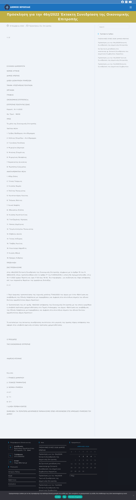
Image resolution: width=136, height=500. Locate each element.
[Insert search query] (113, 27)
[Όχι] (133, 495)
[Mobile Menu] (131, 7)
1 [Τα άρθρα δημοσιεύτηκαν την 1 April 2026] (79, 456)
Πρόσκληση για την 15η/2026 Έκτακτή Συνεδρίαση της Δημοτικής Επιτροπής (50, 456)
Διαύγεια (12, 484)
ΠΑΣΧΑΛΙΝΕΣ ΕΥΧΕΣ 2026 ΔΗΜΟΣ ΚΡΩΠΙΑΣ (113, 38)
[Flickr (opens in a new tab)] (126, 2)
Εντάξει (58, 497)
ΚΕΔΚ (10, 476)
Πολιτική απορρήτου (75, 497)
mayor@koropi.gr (20, 463)
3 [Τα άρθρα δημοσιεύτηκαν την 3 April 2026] (87, 456)
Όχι (64, 497)
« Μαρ (72, 476)
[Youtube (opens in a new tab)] (130, 2)
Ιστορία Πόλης (14, 472)
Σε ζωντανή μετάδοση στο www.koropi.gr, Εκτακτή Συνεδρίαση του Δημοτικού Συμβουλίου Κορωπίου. (113, 51)
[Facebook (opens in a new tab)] (123, 2)
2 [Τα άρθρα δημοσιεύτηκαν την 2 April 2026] (83, 456)
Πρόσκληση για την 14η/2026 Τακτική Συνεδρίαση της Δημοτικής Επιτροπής (50, 478)
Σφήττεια (12, 480)
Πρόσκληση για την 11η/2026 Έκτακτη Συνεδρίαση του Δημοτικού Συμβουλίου (50, 487)
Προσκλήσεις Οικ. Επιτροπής (40, 26)
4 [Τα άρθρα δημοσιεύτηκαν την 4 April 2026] (91, 456)
